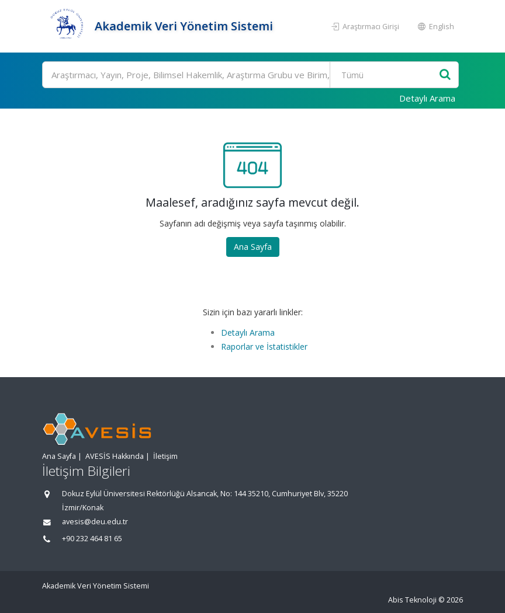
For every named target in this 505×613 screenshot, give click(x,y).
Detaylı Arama (427, 98)
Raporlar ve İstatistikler (264, 346)
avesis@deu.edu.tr (95, 522)
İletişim (165, 456)
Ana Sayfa (253, 246)
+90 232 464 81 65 (92, 539)
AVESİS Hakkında (114, 456)
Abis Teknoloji (412, 600)
